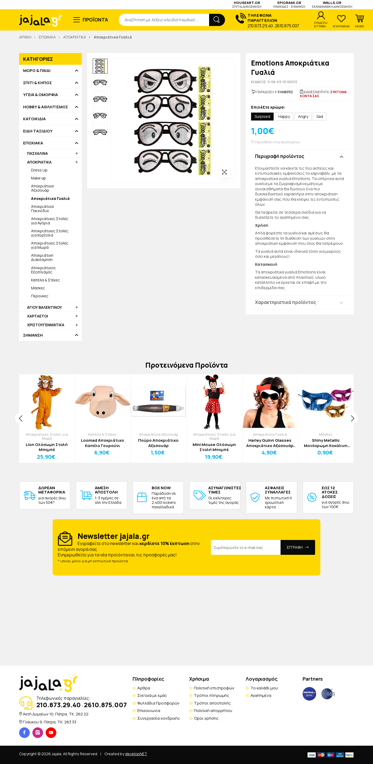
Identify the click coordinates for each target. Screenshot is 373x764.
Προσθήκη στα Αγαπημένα (275, 142)
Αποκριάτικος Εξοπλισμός (43, 269)
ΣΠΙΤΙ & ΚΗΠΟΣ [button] (37, 82)
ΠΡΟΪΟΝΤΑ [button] (95, 19)
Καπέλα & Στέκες (45, 279)
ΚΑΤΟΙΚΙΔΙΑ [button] (34, 119)
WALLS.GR (332, 4)
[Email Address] (246, 547)
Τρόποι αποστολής (212, 703)
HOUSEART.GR (246, 4)
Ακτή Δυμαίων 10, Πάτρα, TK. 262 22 (55, 714)
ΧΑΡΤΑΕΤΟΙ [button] (37, 316)
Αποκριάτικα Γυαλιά (270, 434)
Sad (319, 116)
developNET (136, 753)
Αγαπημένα (261, 695)
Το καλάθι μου (264, 688)
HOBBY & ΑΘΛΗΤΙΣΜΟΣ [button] (45, 107)
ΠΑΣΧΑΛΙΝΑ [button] (37, 153)
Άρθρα (143, 688)
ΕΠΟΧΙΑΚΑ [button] (33, 143)
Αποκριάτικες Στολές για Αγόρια (49, 220)
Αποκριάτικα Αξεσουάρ (42, 188)
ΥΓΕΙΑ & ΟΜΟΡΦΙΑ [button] (40, 94)
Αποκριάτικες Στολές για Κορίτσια (49, 233)
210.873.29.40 (260, 26)
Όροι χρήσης (206, 718)
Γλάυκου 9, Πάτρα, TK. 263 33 (49, 722)
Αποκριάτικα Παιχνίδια (42, 208)
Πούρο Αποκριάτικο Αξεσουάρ (158, 443)
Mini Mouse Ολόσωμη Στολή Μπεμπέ (214, 447)
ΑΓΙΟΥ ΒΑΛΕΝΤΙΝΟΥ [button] (44, 307)
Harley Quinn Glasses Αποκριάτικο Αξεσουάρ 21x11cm (270, 443)
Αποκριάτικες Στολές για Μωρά (49, 245)
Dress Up (39, 170)
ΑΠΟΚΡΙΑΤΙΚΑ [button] (39, 162)
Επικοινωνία (148, 710)
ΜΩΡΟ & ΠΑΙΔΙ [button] (36, 70)
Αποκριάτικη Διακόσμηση (42, 257)
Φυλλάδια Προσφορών (158, 703)
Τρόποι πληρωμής (211, 695)
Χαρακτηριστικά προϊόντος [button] (285, 302)
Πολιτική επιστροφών (214, 688)
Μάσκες (38, 287)
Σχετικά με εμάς (152, 695)
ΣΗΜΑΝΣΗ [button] (33, 335)
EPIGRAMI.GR (289, 4)
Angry (303, 116)
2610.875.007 (287, 26)
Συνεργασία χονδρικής (158, 718)
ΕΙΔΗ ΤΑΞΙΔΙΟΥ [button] (38, 131)
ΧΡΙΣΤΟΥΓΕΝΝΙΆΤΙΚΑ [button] (45, 324)
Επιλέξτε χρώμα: (268, 107)
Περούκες (39, 295)
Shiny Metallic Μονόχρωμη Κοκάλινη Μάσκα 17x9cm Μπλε (325, 443)
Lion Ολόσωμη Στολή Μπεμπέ (47, 447)
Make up (38, 178)
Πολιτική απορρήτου (213, 710)
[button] (359, 21)
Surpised (262, 116)
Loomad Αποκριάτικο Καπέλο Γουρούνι (102, 443)
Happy (284, 116)
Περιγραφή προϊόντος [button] (279, 156)
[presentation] (20, 418)
